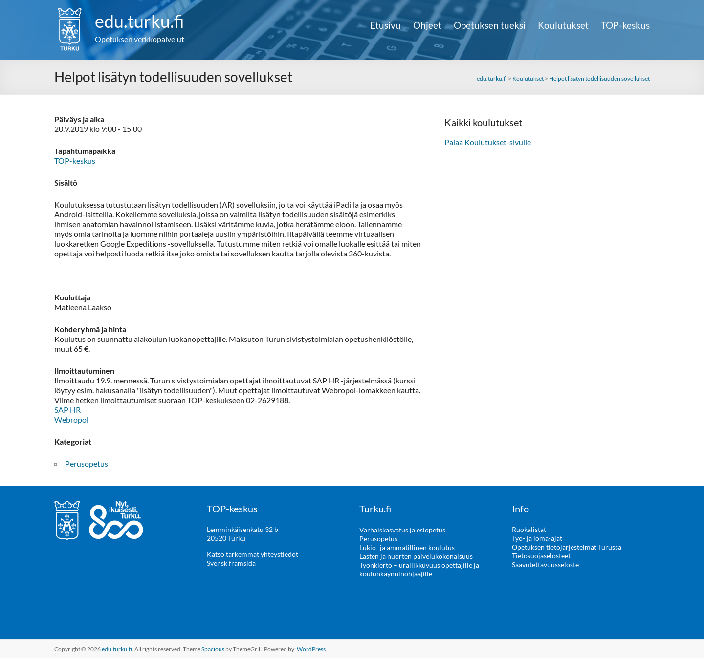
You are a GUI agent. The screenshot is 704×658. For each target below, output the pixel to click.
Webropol (71, 419)
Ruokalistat (529, 529)
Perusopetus (86, 463)
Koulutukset (563, 25)
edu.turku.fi (139, 21)
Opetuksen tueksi (490, 25)
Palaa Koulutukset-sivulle (487, 142)
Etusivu (385, 25)
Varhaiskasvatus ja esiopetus (402, 529)
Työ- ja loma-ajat (537, 538)
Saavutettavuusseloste (545, 564)
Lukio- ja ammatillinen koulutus (407, 547)
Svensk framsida (231, 563)
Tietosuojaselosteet (541, 556)
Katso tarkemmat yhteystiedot (252, 554)
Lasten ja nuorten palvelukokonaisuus (416, 556)
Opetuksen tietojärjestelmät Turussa (566, 547)
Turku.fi (375, 508)
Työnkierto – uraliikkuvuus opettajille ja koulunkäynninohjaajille (419, 568)
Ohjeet (427, 25)
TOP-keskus (625, 25)
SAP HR (67, 409)
